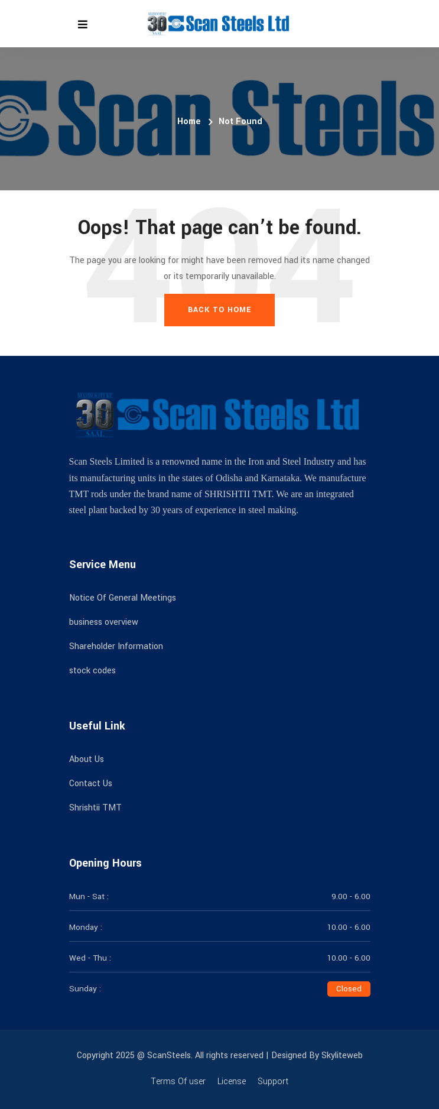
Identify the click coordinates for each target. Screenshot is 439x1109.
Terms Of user (178, 1081)
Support (273, 1081)
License (231, 1081)
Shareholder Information (116, 646)
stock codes (92, 670)
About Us (86, 759)
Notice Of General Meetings (122, 598)
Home (189, 121)
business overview (103, 622)
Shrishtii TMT (95, 808)
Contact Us (90, 783)
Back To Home (219, 309)
